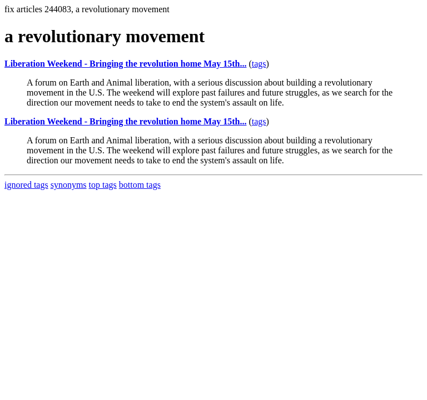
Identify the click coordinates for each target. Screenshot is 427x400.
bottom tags (140, 184)
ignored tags (26, 184)
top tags (103, 184)
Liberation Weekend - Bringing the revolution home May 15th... (125, 63)
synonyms (69, 184)
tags (259, 63)
